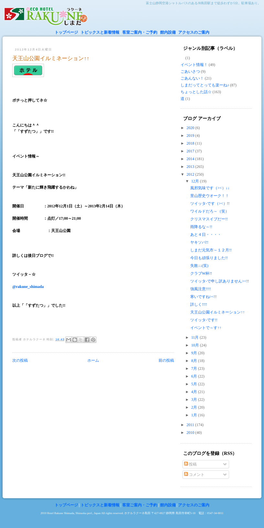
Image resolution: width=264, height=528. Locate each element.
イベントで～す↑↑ (205, 327)
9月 (194, 353)
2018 (191, 143)
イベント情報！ (194, 64)
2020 (191, 128)
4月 (194, 392)
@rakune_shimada (28, 286)
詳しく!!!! (198, 304)
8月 (194, 360)
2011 (191, 425)
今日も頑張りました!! (209, 258)
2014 (191, 159)
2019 (191, 135)
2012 (191, 174)
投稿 (190, 464)
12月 (195, 181)
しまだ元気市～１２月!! (211, 250)
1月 (194, 415)
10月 (195, 345)
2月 (194, 407)
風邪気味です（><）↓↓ (210, 188)
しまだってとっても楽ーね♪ (205, 85)
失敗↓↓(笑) (199, 265)
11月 (195, 337)
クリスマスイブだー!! (209, 219)
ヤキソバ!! (199, 242)
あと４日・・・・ (205, 234)
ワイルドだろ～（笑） (209, 211)
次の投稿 (20, 360)
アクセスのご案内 (193, 32)
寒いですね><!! (203, 296)
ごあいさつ (190, 71)
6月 (194, 376)
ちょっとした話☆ (196, 92)
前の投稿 (166, 360)
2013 (191, 166)
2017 (191, 151)
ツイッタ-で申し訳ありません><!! (219, 281)
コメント (194, 474)
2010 (191, 432)
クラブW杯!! (201, 273)
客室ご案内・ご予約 (139, 32)
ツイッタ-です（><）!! (210, 203)
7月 (194, 368)
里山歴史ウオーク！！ (209, 195)
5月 (194, 384)
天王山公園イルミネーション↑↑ (50, 58)
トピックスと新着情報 (100, 32)
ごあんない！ (192, 78)
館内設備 (168, 32)
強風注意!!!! (200, 289)
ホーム (93, 360)
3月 (194, 399)
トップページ (66, 32)
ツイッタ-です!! (203, 320)
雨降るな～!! (201, 227)
